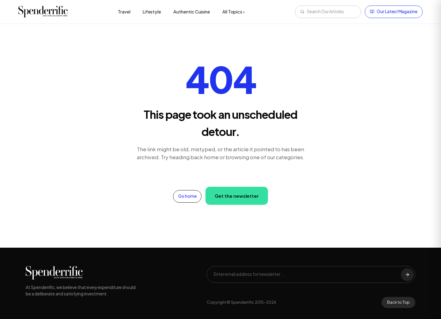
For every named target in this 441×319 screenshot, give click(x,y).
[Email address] (307, 274)
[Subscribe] (407, 274)
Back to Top (398, 302)
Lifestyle (152, 11)
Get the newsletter (237, 196)
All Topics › (233, 11)
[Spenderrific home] (43, 11)
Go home (187, 196)
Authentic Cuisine (191, 11)
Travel (124, 11)
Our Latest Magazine (393, 11)
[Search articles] (331, 12)
